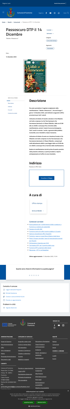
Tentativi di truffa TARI (35, 229)
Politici (3, 353)
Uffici (2, 348)
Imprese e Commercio (24, 351)
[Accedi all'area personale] (59, 3)
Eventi (54, 359)
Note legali (38, 380)
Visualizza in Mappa (46, 178)
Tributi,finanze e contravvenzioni (40, 345)
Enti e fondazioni (6, 351)
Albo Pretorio (39, 374)
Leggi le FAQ (21, 371)
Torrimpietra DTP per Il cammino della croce (41, 245)
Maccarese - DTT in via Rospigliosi (39, 250)
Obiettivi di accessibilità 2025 (42, 389)
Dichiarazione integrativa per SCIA (39, 243)
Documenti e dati (6, 359)
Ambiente (38, 350)
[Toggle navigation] (3, 12)
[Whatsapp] (58, 13)
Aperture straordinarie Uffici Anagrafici (40, 234)
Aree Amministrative (7, 345)
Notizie (55, 342)
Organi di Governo (6, 342)
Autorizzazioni (39, 358)
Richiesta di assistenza (24, 377)
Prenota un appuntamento (25, 368)
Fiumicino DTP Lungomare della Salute (40, 248)
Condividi (50, 30)
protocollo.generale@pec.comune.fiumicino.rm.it (15, 387)
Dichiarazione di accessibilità (39, 384)
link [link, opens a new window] (51, 399)
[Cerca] (68, 13)
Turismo (20, 356)
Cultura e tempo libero (24, 345)
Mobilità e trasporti (23, 359)
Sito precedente (22, 380)
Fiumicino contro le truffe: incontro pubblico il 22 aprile (44, 231)
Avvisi (54, 348)
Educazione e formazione (42, 341)
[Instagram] (54, 13)
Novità (10, 22)
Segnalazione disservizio (25, 374)
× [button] (68, 391)
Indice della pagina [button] (13, 98)
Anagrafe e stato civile (24, 342)
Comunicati (17, 22)
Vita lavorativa (22, 348)
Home (3, 22)
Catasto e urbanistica (24, 353)
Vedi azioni (50, 34)
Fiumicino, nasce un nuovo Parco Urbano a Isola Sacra (44, 236)
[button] (35, 406)
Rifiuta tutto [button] (42, 402)
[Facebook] (45, 13)
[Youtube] (49, 13)
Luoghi (54, 356)
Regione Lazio (6, 3)
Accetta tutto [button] (28, 402)
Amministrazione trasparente (40, 369)
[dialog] (35, 399)
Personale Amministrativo (8, 356)
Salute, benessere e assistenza (40, 354)
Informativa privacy (40, 377)
